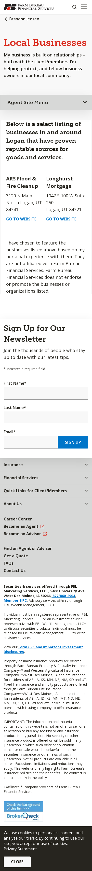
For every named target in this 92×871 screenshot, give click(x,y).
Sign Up (73, 442)
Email (9, 432)
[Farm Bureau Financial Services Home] (29, 7)
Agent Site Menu (27, 102)
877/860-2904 (63, 595)
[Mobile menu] (83, 7)
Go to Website (21, 219)
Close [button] (17, 861)
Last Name (15, 407)
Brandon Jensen (24, 19)
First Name (15, 383)
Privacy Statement (20, 849)
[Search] (74, 7)
